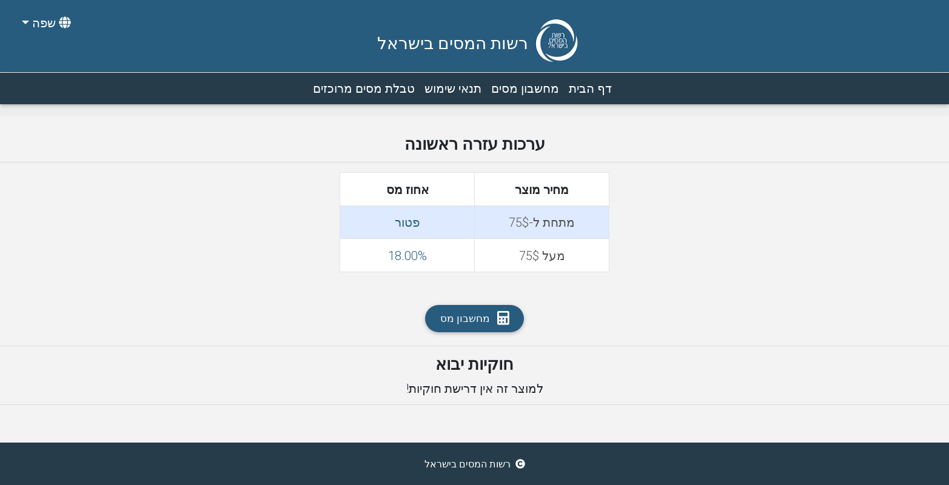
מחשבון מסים (522, 88)
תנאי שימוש (450, 88)
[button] (45, 23)
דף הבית (588, 88)
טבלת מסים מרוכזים (361, 88)
